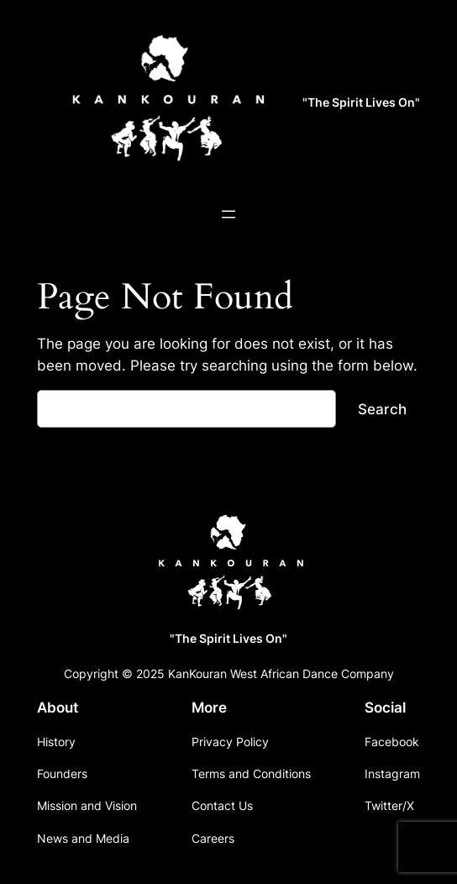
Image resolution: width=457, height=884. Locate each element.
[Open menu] (228, 214)
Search (382, 409)
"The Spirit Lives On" (361, 102)
